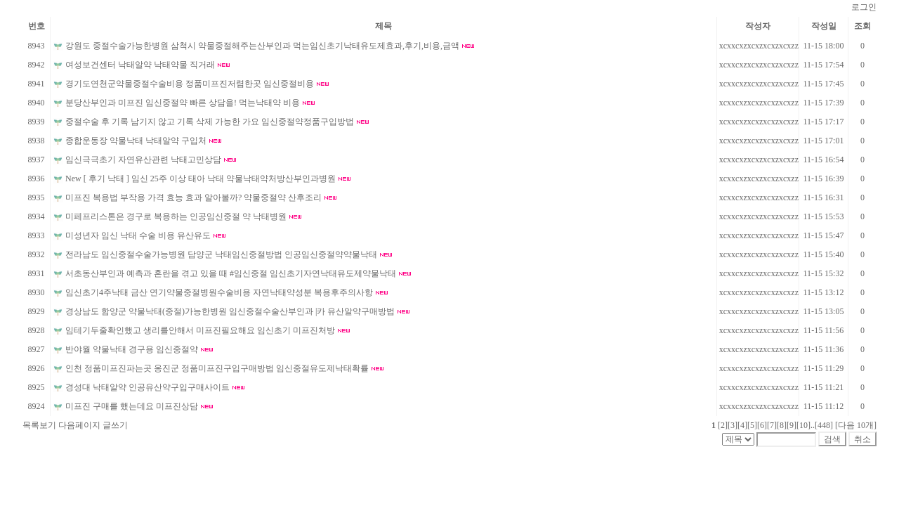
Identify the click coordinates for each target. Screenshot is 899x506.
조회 (862, 26)
